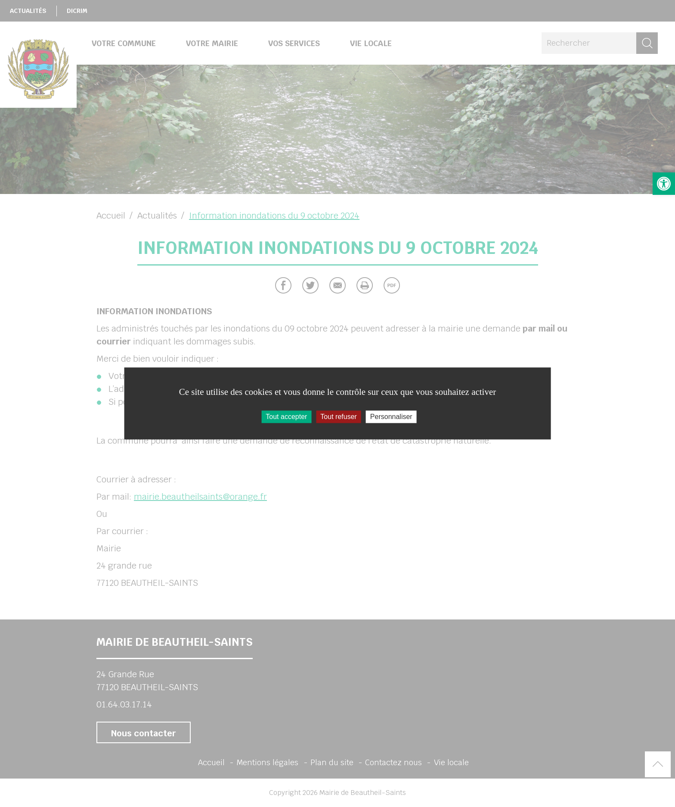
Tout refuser (338, 416)
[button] (664, 183)
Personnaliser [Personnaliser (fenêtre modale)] (391, 416)
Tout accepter (286, 416)
